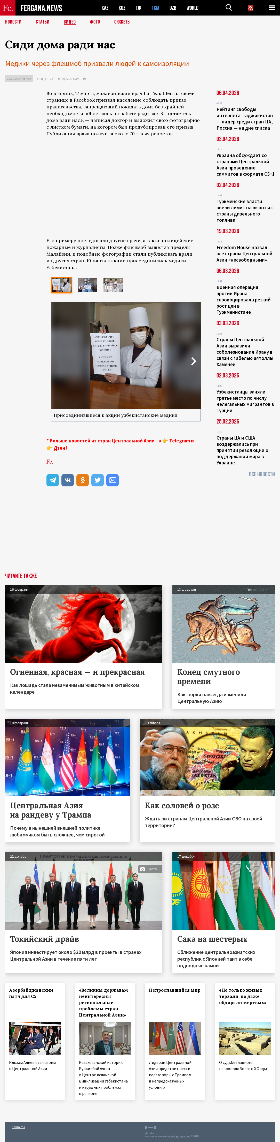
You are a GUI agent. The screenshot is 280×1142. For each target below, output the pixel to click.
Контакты (18, 1127)
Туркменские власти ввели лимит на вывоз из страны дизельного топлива (245, 210)
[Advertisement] (123, 534)
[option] (61, 285)
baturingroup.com (178, 1136)
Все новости (262, 474)
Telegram (179, 440)
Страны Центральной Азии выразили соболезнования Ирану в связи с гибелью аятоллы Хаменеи (245, 351)
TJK (138, 8)
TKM (155, 8)
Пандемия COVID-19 (71, 79)
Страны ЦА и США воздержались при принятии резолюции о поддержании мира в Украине (242, 450)
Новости (13, 22)
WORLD (192, 8)
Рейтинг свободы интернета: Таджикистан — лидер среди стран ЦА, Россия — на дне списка (245, 118)
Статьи (43, 22)
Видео (70, 22)
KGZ (122, 8)
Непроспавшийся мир (175, 990)
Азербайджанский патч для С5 (31, 993)
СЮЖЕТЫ (122, 22)
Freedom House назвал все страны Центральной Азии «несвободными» (245, 253)
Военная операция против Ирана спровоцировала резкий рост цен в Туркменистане (244, 299)
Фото (95, 22)
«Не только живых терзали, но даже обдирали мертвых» (243, 996)
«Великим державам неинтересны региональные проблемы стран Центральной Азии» (103, 1002)
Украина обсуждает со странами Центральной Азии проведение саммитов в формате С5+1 (246, 164)
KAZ (105, 8)
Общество (45, 79)
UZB (173, 8)
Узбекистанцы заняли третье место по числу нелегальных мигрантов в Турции (245, 401)
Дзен (59, 448)
